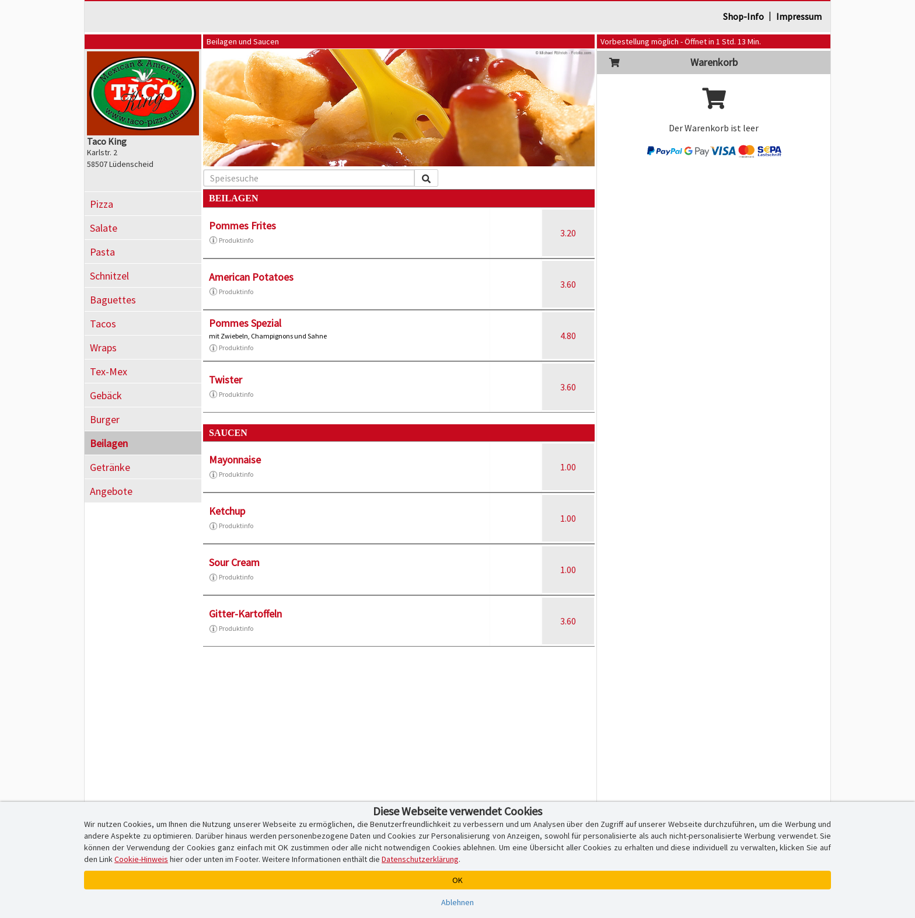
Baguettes (113, 299)
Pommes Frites (242, 225)
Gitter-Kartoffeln (245, 613)
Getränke (110, 467)
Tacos (103, 323)
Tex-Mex (108, 371)
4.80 (568, 335)
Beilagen (109, 443)
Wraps (103, 347)
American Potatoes (251, 277)
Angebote (111, 491)
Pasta (102, 252)
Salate (103, 228)
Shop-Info (743, 16)
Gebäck (106, 395)
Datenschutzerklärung (420, 859)
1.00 (568, 467)
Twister (225, 379)
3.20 (568, 233)
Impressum (799, 16)
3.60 (568, 284)
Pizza (101, 204)
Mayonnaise (235, 459)
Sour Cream (234, 562)
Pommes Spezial (245, 323)
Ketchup (227, 511)
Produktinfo (231, 240)
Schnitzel (109, 275)
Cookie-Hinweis (141, 859)
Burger (105, 419)
